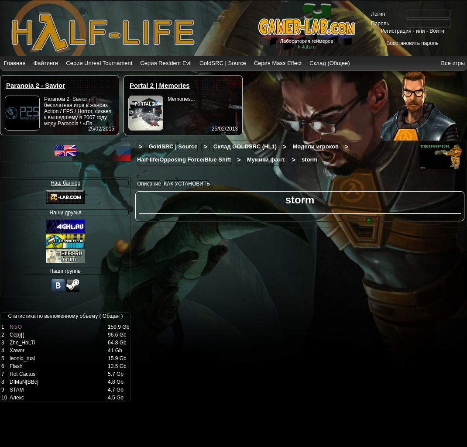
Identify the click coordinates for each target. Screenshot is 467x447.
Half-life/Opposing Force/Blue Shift (184, 159)
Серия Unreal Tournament (99, 63)
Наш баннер (65, 183)
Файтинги (45, 63)
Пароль (380, 24)
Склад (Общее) (329, 63)
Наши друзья (66, 213)
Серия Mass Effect (278, 63)
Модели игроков (315, 146)
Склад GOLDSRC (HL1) (245, 146)
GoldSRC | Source (222, 63)
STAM (17, 390)
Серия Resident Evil (166, 63)
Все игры (453, 63)
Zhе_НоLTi (22, 343)
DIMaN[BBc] (24, 382)
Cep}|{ (17, 335)
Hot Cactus (22, 374)
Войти (436, 31)
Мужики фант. (266, 159)
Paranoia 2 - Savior (35, 85)
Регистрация (396, 31)
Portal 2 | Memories (160, 85)
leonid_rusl (22, 358)
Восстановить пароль (412, 43)
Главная (14, 63)
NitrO (16, 327)
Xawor (17, 350)
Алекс (17, 398)
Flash (16, 366)
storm (309, 159)
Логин (378, 14)
